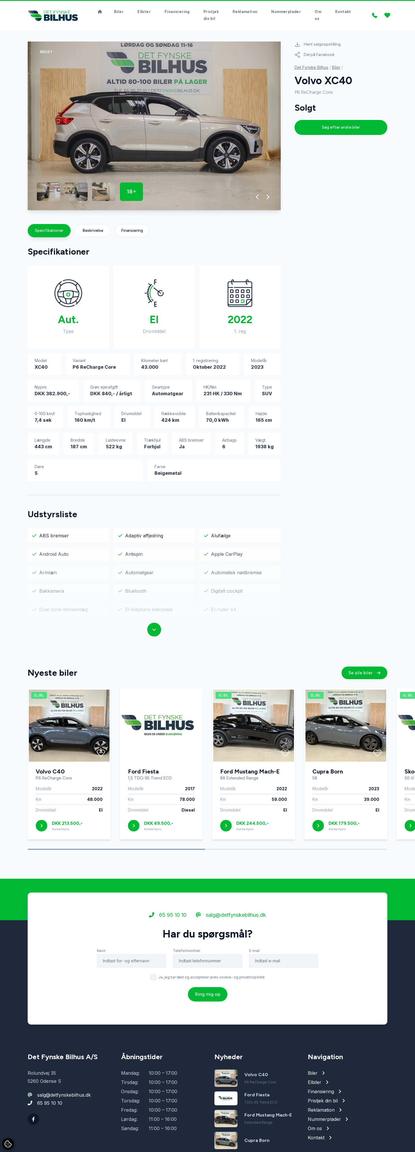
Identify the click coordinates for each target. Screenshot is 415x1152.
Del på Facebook (315, 57)
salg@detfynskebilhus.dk (231, 917)
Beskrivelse (92, 232)
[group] (154, 128)
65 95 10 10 (167, 917)
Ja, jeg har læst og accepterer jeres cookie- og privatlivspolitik (212, 979)
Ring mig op (207, 996)
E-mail (254, 952)
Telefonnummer (186, 952)
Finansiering (177, 13)
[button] (257, 199)
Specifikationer (49, 232)
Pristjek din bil (211, 16)
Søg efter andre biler (341, 129)
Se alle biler (364, 674)
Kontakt (343, 13)
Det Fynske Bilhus (311, 69)
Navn (101, 952)
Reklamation (245, 13)
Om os (318, 16)
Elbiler (144, 13)
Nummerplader (286, 13)
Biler (119, 13)
